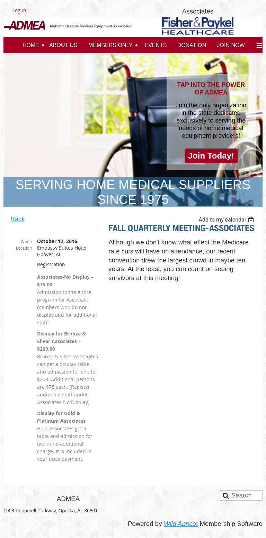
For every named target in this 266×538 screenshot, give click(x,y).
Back (17, 219)
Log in (19, 10)
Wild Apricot (181, 523)
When (26, 241)
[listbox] (227, 219)
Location (24, 248)
